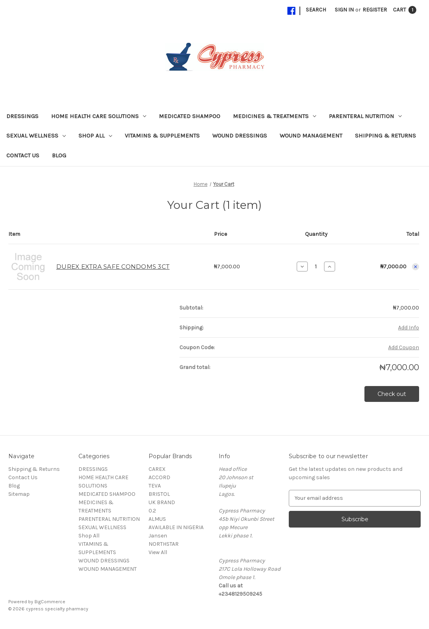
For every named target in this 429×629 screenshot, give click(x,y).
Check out (392, 394)
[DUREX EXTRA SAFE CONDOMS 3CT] (316, 266)
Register (374, 9)
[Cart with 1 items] (405, 9)
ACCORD (159, 477)
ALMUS (157, 519)
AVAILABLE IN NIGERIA (176, 527)
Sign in (344, 9)
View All (158, 552)
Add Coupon (403, 347)
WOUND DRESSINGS (239, 135)
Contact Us (22, 155)
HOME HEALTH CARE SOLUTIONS (98, 116)
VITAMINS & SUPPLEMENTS (162, 135)
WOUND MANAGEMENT (311, 135)
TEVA (155, 485)
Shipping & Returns (385, 135)
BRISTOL (159, 494)
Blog (59, 155)
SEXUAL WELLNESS (36, 135)
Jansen (158, 535)
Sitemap (19, 494)
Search (316, 9)
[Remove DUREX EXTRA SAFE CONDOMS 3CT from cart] (415, 266)
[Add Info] (408, 327)
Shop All (95, 135)
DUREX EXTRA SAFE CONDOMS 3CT (113, 266)
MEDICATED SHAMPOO (189, 116)
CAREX (157, 469)
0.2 (152, 510)
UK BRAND (162, 502)
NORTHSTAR (164, 544)
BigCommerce (49, 601)
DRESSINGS (22, 116)
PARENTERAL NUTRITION (365, 116)
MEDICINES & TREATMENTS (274, 116)
